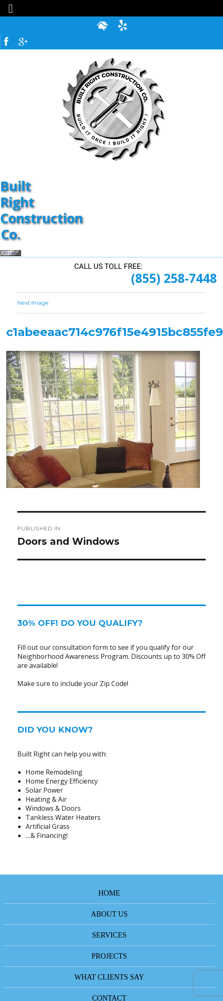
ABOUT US (109, 914)
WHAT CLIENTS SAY (109, 977)
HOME (109, 893)
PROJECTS (109, 956)
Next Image (33, 302)
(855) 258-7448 (174, 278)
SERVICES (109, 935)
